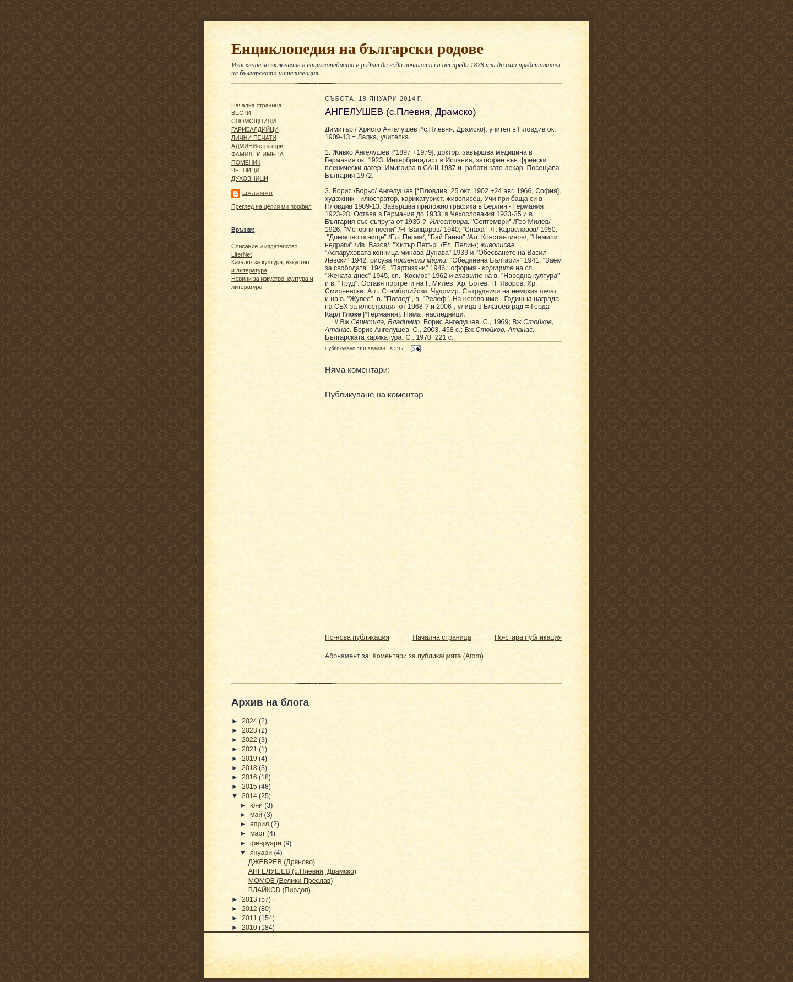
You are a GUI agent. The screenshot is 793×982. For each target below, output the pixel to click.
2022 (250, 740)
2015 (250, 786)
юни (257, 805)
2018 (250, 768)
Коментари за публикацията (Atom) (428, 656)
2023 (250, 730)
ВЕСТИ (241, 113)
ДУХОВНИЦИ (249, 178)
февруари (266, 843)
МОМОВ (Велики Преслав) (290, 881)
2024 (250, 721)
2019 (250, 758)
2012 (250, 909)
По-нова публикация (357, 637)
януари (262, 852)
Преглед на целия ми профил (271, 206)
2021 (250, 749)
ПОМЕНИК (245, 162)
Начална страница (256, 105)
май (257, 815)
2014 (250, 796)
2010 (250, 927)
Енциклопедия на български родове (357, 48)
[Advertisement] (264, 463)
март (258, 833)
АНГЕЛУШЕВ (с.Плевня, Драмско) (302, 871)
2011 (250, 918)
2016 (250, 777)
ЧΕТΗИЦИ (245, 170)
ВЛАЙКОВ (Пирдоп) (279, 890)
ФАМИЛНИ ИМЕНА (257, 154)
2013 (250, 899)
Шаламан (257, 193)
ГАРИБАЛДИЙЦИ (255, 129)
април (260, 824)
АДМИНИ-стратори (257, 146)
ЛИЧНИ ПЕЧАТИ (253, 137)
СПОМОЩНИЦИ (253, 121)
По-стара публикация (528, 637)
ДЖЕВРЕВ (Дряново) (281, 862)
